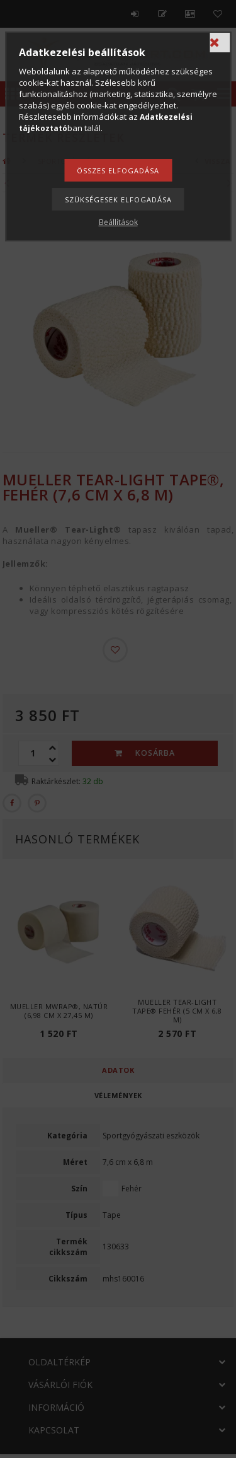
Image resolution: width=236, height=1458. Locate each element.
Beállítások (118, 222)
